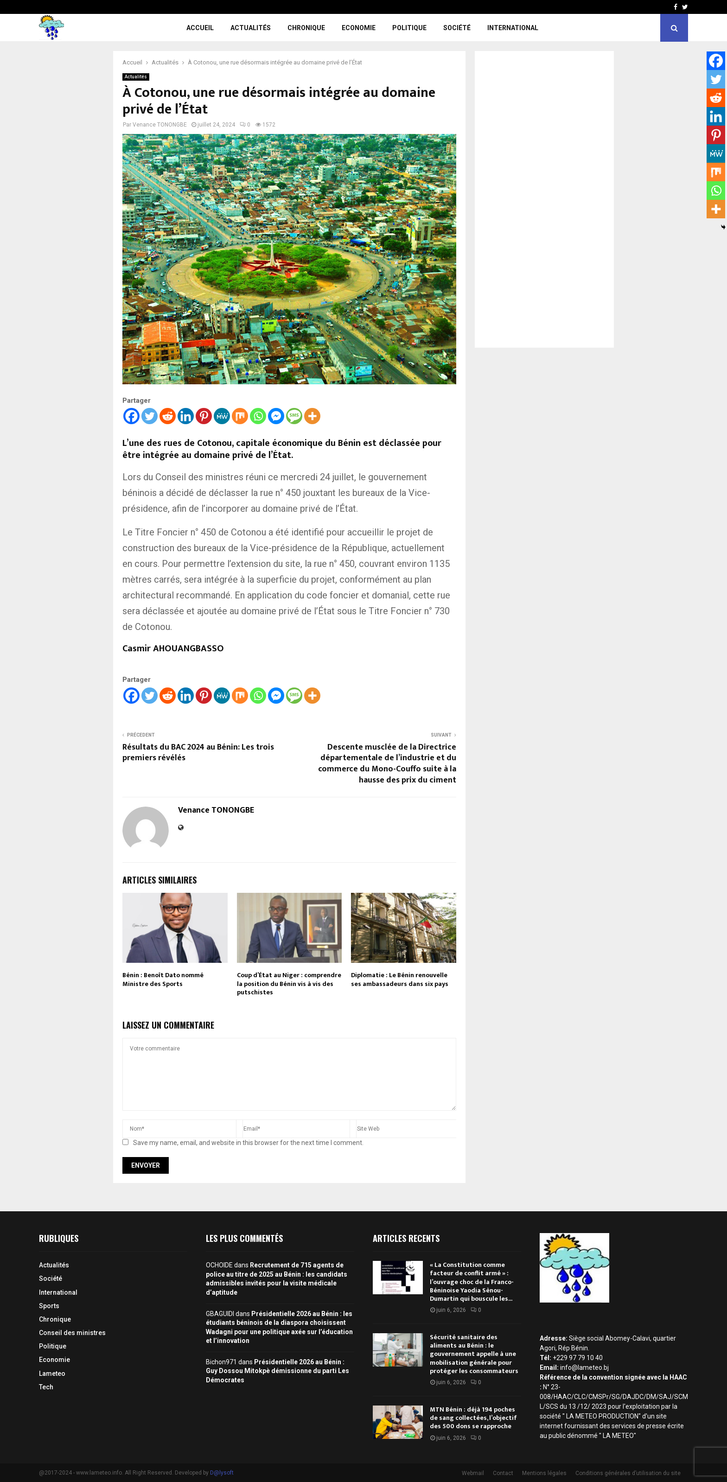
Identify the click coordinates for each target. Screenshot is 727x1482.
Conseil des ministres (72, 1332)
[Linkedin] (186, 416)
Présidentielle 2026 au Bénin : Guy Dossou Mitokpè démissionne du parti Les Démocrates (277, 1371)
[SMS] (294, 416)
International (512, 28)
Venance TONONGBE (160, 124)
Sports (49, 1306)
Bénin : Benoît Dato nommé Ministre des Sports (163, 979)
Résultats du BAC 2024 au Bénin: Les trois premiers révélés (198, 752)
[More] (312, 416)
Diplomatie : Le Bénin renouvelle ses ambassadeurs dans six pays (399, 979)
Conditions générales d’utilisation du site (628, 1473)
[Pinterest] (204, 416)
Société (457, 28)
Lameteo (52, 1373)
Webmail (473, 1473)
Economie (359, 28)
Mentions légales (544, 1473)
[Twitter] (149, 416)
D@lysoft (222, 1472)
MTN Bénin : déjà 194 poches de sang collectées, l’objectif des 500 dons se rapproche (473, 1417)
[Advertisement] (544, 199)
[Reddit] (167, 416)
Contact (503, 1473)
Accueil (200, 28)
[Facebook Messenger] (276, 416)
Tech (46, 1387)
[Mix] (240, 416)
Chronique (306, 28)
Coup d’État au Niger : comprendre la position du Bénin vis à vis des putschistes (289, 983)
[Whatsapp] (258, 416)
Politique (409, 28)
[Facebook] (131, 416)
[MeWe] (222, 416)
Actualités (250, 28)
